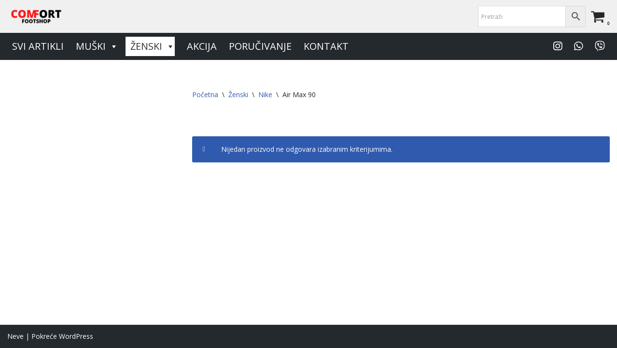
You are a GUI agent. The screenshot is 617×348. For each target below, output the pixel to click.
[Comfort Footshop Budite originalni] (36, 16)
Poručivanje (260, 46)
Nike (265, 94)
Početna (205, 94)
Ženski (152, 46)
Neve (15, 336)
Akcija (202, 46)
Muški (97, 46)
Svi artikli (38, 46)
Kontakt (326, 46)
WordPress (76, 336)
